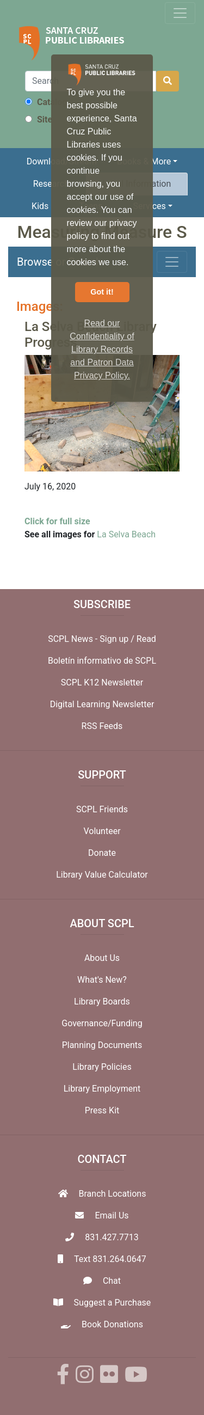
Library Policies (101, 1067)
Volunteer (101, 831)
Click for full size (57, 521)
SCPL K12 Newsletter (102, 682)
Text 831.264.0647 (110, 1259)
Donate (102, 853)
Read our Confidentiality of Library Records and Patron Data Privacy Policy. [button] (102, 349)
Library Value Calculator (102, 874)
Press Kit (102, 1110)
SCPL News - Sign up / (92, 639)
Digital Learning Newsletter (102, 704)
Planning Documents (102, 1045)
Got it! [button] (101, 291)
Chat (112, 1281)
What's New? (102, 980)
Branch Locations (112, 1194)
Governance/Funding (101, 1023)
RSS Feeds (102, 726)
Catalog (46, 102)
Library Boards (102, 1001)
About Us (102, 958)
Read (146, 639)
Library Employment (102, 1088)
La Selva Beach (126, 534)
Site (38, 119)
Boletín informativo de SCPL (102, 661)
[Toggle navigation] (180, 13)
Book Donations (112, 1324)
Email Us (111, 1215)
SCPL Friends (102, 809)
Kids (40, 206)
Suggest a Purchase (112, 1302)
